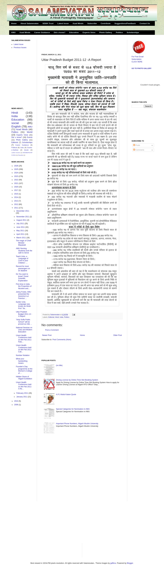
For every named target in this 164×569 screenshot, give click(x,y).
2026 (16, 166)
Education (74, 32)
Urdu (22, 147)
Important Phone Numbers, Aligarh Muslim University (77, 424)
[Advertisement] (76, 43)
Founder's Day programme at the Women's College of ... (24, 370)
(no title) (59, 365)
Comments (138, 150)
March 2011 (21, 238)
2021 (16, 183)
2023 (16, 176)
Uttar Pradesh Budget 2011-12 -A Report (24, 314)
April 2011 (20, 234)
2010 (16, 401)
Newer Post (47, 335)
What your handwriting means (21, 361)
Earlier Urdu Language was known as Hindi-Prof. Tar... (23, 305)
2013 (16, 201)
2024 (16, 173)
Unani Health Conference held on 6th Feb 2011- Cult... (24, 348)
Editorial (51, 317)
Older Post (117, 335)
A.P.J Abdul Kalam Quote (66, 394)
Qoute (26, 150)
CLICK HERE (137, 62)
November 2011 (23, 217)
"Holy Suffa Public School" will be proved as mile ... (24, 322)
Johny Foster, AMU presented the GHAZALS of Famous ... (23, 295)
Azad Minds (78, 23)
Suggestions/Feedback (125, 23)
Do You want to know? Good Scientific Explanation (22, 277)
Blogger (130, 563)
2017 (16, 190)
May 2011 (20, 231)
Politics (119, 32)
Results (20, 155)
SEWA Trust (48, 23)
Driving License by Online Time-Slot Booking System (77, 380)
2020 (16, 187)
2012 (16, 204)
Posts (136, 145)
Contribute (106, 23)
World (29, 132)
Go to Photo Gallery (141, 68)
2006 (16, 405)
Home (14, 23)
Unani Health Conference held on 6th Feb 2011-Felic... (24, 338)
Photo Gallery (105, 32)
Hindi (57, 317)
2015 (16, 194)
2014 (16, 197)
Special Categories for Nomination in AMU (73, 409)
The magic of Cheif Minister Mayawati (23, 243)
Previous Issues (20, 47)
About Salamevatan (29, 23)
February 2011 (22, 393)
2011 (16, 208)
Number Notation (23, 355)
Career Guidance (42, 32)
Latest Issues (15, 152)
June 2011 (20, 227)
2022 (16, 180)
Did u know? (59, 32)
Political (14, 147)
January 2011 (22, 397)
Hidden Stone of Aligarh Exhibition (24, 378)
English (16, 126)
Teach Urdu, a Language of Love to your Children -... (22, 259)
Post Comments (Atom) (61, 340)
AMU (13, 32)
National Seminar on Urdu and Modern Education (24, 330)
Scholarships (133, 32)
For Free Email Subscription (139, 56)
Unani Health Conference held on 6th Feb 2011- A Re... (24, 385)
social (15, 123)
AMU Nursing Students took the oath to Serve (24, 250)
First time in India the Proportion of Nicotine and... (24, 286)
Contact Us (145, 23)
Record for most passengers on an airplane (23, 268)
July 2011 (20, 224)
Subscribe (92, 23)
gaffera (113, 563)
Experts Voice (89, 32)
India (61, 317)
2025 (16, 169)
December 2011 (22, 211)
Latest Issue (63, 23)
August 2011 (21, 220)
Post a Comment (52, 330)
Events (29, 137)
